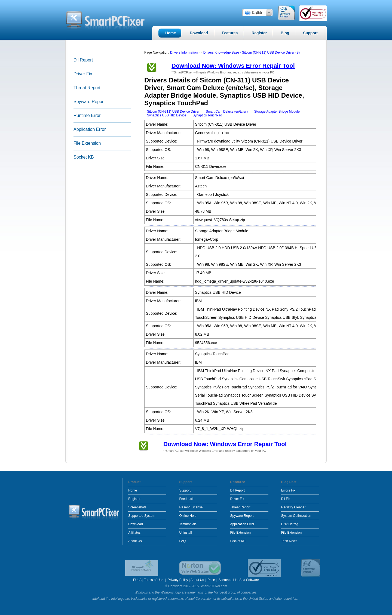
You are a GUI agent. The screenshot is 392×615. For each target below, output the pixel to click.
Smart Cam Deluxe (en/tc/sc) (227, 111)
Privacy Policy (178, 580)
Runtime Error (87, 115)
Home (132, 490)
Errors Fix (288, 490)
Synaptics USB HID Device (166, 115)
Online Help (187, 516)
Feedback (186, 499)
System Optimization (296, 516)
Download (135, 524)
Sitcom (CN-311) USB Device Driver (173, 111)
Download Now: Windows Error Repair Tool (233, 65)
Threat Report (87, 87)
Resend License (191, 507)
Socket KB (84, 157)
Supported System (141, 516)
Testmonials (187, 524)
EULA (137, 580)
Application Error (90, 129)
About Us (135, 541)
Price (211, 580)
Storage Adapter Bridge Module (276, 111)
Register (134, 499)
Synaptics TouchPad (207, 115)
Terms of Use (154, 580)
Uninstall (185, 532)
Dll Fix (285, 499)
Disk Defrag (289, 524)
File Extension (87, 143)
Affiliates (134, 532)
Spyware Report (89, 101)
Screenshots (137, 507)
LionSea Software (246, 580)
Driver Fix (83, 74)
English (257, 12)
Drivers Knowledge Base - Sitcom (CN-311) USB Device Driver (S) (251, 52)
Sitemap (225, 580)
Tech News (289, 541)
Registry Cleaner (293, 507)
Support (185, 490)
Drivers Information (184, 52)
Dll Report (83, 60)
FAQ (182, 541)
